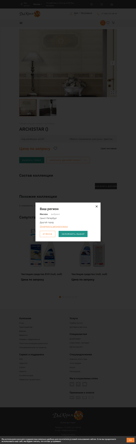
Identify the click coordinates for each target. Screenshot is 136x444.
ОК (130, 440)
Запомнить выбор (73, 234)
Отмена (47, 234)
